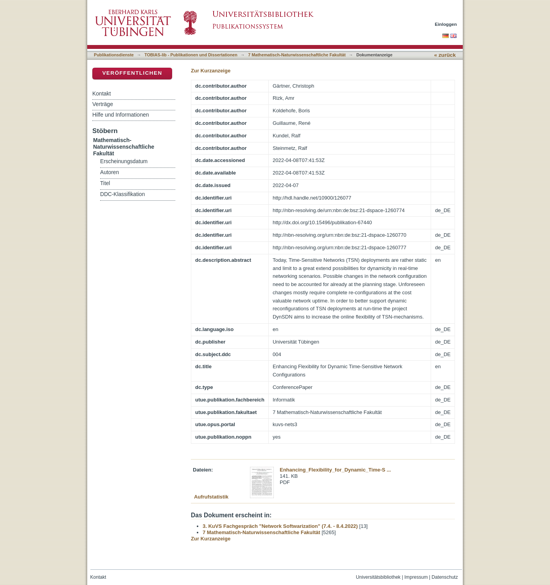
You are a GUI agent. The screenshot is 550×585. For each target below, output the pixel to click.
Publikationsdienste (114, 54)
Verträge (102, 104)
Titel (105, 183)
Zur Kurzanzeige (210, 71)
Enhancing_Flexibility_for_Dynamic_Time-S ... (335, 470)
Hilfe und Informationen (120, 115)
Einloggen (446, 24)
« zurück (445, 55)
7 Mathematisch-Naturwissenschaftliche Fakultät (296, 54)
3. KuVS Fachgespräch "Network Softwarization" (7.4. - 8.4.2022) (280, 526)
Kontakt (101, 93)
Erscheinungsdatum (123, 161)
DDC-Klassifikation (122, 194)
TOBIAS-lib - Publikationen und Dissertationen (190, 54)
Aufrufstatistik (211, 497)
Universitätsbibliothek (378, 577)
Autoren (109, 172)
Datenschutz (444, 577)
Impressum (416, 577)
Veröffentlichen (132, 73)
